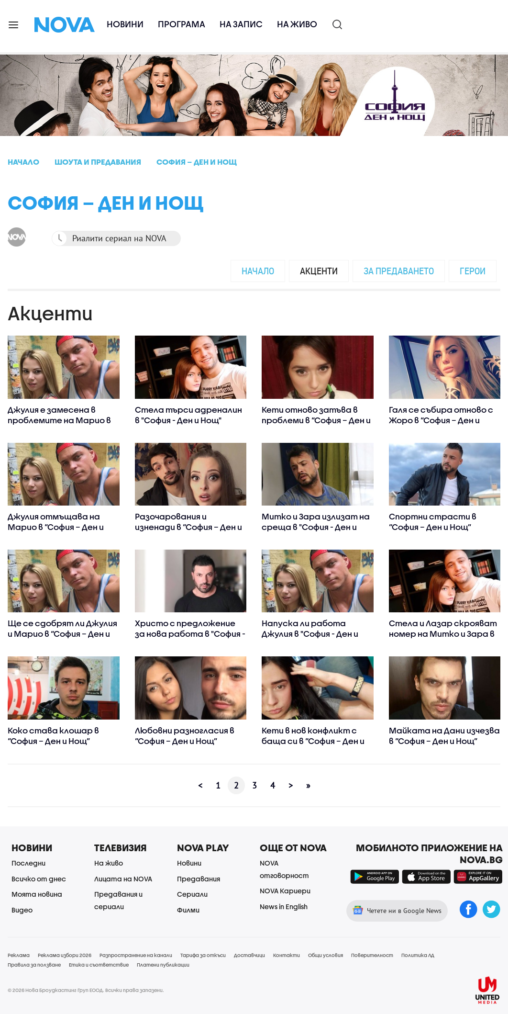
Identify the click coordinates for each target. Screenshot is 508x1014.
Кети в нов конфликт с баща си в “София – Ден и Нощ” (313, 741)
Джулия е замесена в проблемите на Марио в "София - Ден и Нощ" (59, 420)
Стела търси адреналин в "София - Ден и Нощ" (188, 415)
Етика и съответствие (99, 965)
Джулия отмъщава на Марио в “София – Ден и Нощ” (56, 527)
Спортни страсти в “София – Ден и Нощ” (432, 521)
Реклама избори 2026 (64, 955)
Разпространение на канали (135, 955)
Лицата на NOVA (123, 879)
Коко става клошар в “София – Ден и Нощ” (53, 735)
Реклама (19, 955)
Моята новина (36, 894)
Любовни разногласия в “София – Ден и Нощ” (184, 735)
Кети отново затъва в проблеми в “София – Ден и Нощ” (316, 420)
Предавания (198, 879)
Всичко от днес (38, 879)
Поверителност (372, 955)
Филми (188, 910)
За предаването (399, 270)
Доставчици (249, 955)
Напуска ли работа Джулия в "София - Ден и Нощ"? (310, 634)
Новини (125, 24)
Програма (181, 24)
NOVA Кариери (285, 891)
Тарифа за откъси (203, 955)
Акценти (319, 270)
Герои (473, 270)
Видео (22, 910)
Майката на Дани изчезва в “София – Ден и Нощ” (444, 735)
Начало (258, 270)
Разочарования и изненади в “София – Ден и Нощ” (188, 527)
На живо (297, 24)
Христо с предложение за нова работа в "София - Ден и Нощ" (190, 634)
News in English (284, 906)
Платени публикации (163, 965)
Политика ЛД (417, 955)
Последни (28, 863)
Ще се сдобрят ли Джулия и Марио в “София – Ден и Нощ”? (62, 634)
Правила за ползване (34, 965)
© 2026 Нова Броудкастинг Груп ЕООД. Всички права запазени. (86, 990)
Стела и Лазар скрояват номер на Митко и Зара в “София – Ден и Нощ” (443, 634)
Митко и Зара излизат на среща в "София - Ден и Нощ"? (316, 527)
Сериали (192, 894)
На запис (241, 24)
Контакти (286, 955)
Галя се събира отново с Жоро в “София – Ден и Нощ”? (441, 420)
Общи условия (325, 955)
